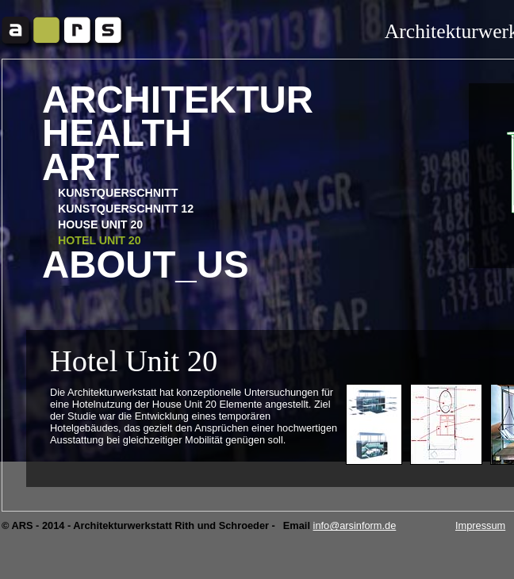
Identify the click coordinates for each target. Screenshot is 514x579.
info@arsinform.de (355, 525)
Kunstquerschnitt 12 (126, 208)
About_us (145, 265)
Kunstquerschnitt (118, 192)
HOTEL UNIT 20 (99, 240)
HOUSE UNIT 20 (100, 224)
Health (117, 134)
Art (80, 168)
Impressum (480, 525)
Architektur (177, 100)
